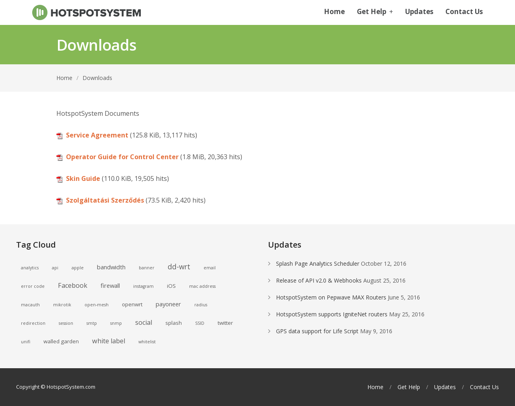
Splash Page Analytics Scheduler (317, 263)
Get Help (375, 12)
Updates (419, 12)
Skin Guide (83, 178)
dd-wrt (179, 266)
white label (108, 340)
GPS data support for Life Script (317, 331)
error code (33, 286)
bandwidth (111, 267)
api (55, 268)
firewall (110, 285)
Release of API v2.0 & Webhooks (319, 280)
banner (146, 268)
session (66, 323)
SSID (199, 323)
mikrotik (62, 305)
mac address (202, 286)
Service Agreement (97, 135)
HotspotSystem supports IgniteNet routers (331, 314)
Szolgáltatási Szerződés (105, 200)
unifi (25, 341)
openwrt (132, 304)
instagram (143, 286)
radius (200, 305)
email (210, 268)
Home (334, 12)
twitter (225, 322)
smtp (92, 323)
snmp (116, 323)
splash (173, 322)
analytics (30, 268)
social (143, 322)
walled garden (61, 341)
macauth (30, 305)
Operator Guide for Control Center (122, 156)
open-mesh (96, 305)
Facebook (72, 285)
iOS (171, 285)
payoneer (168, 304)
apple (78, 268)
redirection (33, 323)
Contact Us (464, 12)
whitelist (147, 341)
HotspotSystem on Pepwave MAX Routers (331, 297)
